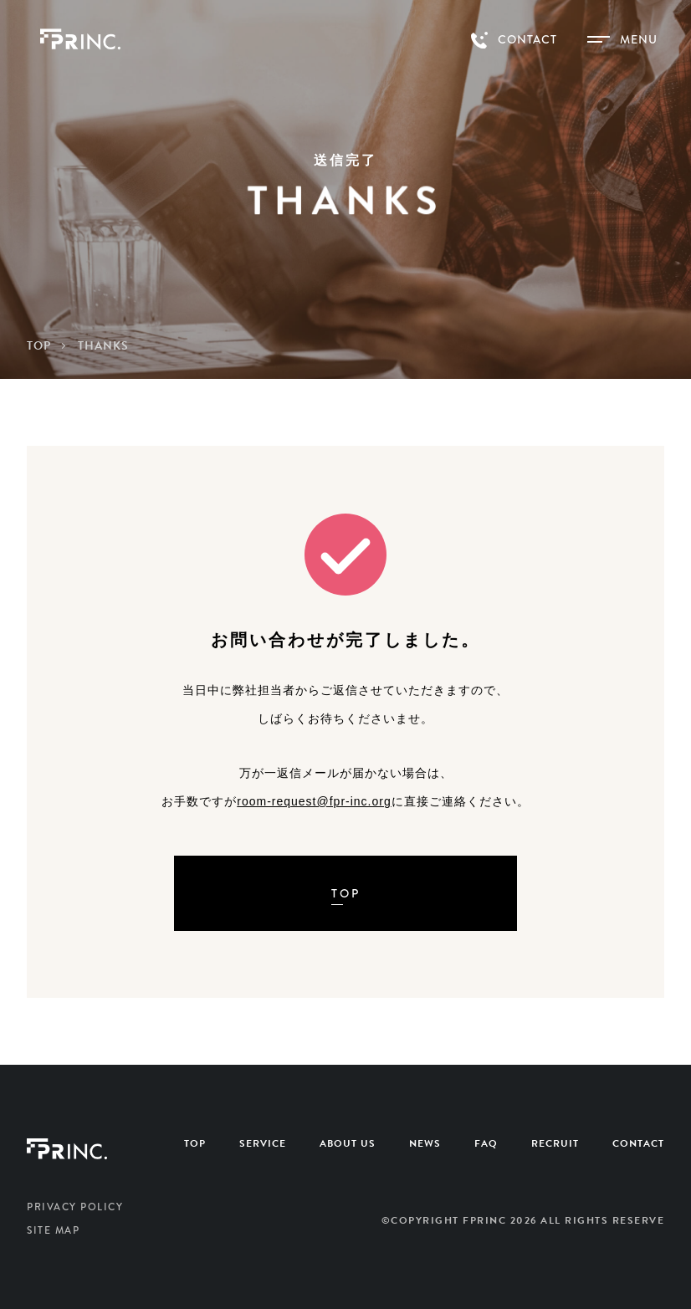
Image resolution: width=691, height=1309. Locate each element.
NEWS (425, 1143)
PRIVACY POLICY (75, 1207)
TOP (195, 1143)
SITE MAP (53, 1230)
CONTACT (638, 1143)
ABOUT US (348, 1143)
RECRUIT (555, 1143)
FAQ (486, 1143)
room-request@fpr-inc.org (314, 801)
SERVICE (262, 1143)
